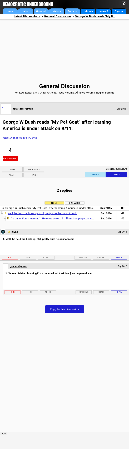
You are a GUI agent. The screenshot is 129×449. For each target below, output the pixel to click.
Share (95, 174)
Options (83, 257)
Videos (57, 11)
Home (10, 11)
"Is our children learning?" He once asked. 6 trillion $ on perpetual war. (53, 218)
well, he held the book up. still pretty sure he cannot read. (42, 213)
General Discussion (57, 16)
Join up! (103, 11)
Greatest (41, 11)
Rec (10, 257)
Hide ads (88, 11)
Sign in (119, 11)
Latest (25, 11)
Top (28, 257)
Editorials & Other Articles (40, 92)
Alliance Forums (85, 92)
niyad (15, 231)
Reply (116, 174)
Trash (34, 175)
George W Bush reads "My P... (95, 16)
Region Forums (105, 92)
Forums (72, 11)
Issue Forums (66, 92)
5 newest (74, 203)
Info (12, 169)
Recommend (10, 158)
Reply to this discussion (64, 309)
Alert (12, 175)
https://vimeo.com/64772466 (20, 137)
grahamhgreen (23, 108)
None (54, 203)
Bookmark (34, 169)
